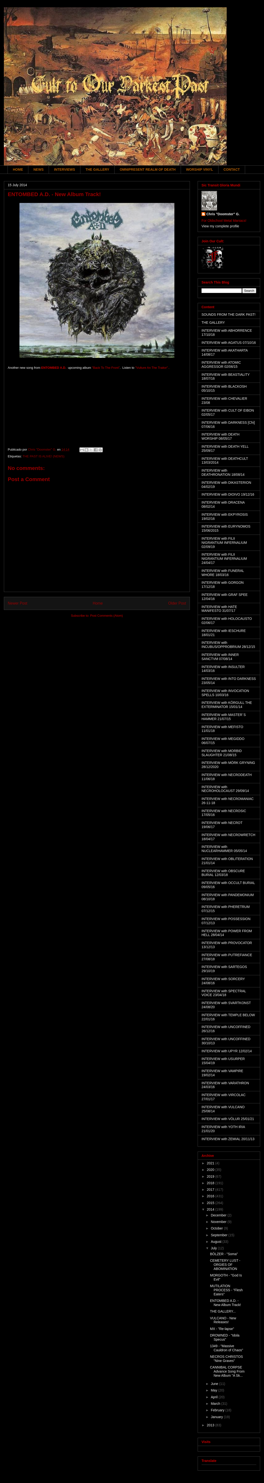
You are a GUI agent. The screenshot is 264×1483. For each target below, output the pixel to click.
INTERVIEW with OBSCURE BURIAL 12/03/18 (223, 873)
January (217, 1417)
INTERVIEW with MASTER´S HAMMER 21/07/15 (224, 717)
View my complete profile (220, 226)
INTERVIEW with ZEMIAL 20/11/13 (228, 1139)
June (215, 1384)
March (216, 1404)
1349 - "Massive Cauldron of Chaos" (226, 1348)
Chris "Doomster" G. (223, 214)
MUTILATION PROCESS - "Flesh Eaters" (226, 1290)
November (219, 1222)
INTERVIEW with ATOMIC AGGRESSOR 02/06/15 (221, 365)
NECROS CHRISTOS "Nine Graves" (226, 1359)
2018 (211, 1183)
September (219, 1235)
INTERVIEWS (64, 169)
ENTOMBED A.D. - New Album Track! (225, 1303)
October (217, 1228)
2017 (211, 1189)
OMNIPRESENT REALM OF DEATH (148, 169)
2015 (211, 1203)
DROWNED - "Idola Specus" (225, 1337)
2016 (211, 1196)
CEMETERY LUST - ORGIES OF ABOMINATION (225, 1265)
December (219, 1215)
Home (98, 603)
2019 (211, 1176)
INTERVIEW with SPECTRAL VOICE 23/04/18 (224, 993)
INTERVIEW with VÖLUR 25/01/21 (228, 1119)
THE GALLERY (97, 169)
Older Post (177, 603)
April (214, 1397)
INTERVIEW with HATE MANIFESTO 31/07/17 (219, 609)
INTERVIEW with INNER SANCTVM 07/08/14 (220, 657)
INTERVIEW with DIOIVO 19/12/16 (228, 494)
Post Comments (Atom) (106, 615)
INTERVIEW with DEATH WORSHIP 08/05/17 (221, 436)
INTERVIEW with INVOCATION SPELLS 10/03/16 (225, 693)
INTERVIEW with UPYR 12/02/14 (227, 1051)
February (218, 1410)
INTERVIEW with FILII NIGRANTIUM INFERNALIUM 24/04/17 (224, 559)
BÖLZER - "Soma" (224, 1254)
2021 (211, 1163)
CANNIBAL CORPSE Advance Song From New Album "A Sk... (227, 1371)
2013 (211, 1425)
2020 (211, 1170)
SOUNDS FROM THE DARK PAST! (229, 314)
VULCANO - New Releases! (223, 1320)
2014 (211, 1209)
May (214, 1390)
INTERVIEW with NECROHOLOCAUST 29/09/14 (225, 789)
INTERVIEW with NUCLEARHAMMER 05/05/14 (224, 849)
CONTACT (232, 169)
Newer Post (17, 603)
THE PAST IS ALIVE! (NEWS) (43, 456)
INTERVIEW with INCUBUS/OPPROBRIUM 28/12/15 (228, 645)
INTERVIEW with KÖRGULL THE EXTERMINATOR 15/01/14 (227, 705)
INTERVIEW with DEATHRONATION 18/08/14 (223, 472)
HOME (18, 169)
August (216, 1242)
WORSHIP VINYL (199, 169)
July (214, 1248)
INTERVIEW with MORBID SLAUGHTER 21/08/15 (222, 753)
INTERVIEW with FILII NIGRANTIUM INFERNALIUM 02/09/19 (224, 543)
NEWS (38, 169)
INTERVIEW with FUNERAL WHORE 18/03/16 (223, 573)
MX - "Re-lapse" (222, 1329)
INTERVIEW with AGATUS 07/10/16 (229, 343)
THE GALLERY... (223, 1311)
